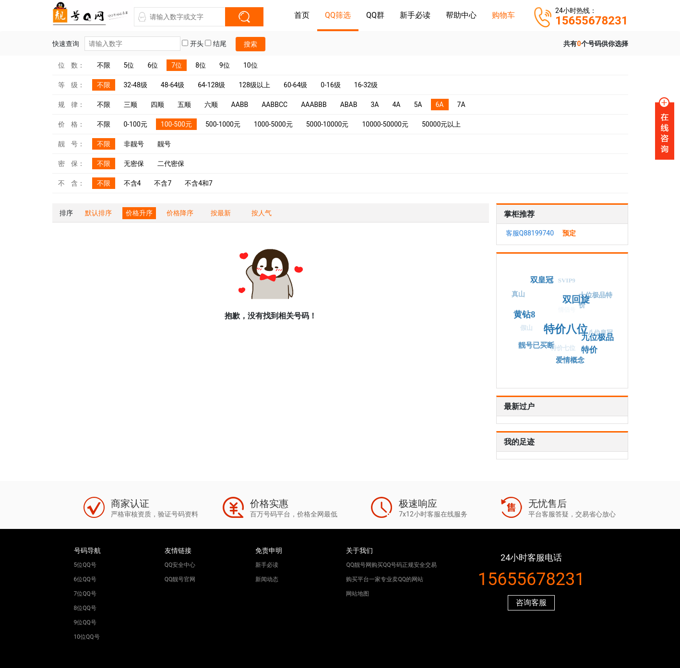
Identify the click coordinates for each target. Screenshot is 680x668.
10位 (250, 65)
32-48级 (135, 85)
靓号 (164, 144)
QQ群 (375, 15)
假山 (525, 328)
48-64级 (172, 85)
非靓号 (134, 144)
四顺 (157, 104)
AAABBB (314, 104)
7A (461, 104)
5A (418, 104)
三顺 (130, 104)
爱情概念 (570, 360)
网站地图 (357, 593)
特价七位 (561, 349)
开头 (192, 43)
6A (440, 104)
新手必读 (415, 15)
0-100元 (135, 124)
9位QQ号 (85, 622)
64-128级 (211, 85)
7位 (176, 65)
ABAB (349, 104)
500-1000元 (222, 124)
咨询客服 (531, 602)
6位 (152, 65)
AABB (240, 104)
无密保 (134, 163)
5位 (129, 65)
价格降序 (180, 213)
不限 (103, 65)
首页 (302, 15)
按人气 (261, 213)
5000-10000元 (327, 124)
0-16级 (330, 85)
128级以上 (254, 85)
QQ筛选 (338, 15)
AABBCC (274, 104)
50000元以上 (441, 124)
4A (396, 104)
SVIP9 (565, 281)
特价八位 (568, 327)
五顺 (184, 104)
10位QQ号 (87, 636)
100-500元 (176, 124)
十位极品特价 (595, 300)
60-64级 (295, 85)
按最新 (221, 213)
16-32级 (366, 85)
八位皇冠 (599, 333)
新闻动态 (266, 579)
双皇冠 (542, 279)
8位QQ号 (85, 608)
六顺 (211, 104)
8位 (200, 65)
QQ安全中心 (180, 565)
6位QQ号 (85, 579)
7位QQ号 (85, 593)
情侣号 (564, 311)
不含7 (162, 183)
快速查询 (116, 43)
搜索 (250, 44)
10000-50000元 (385, 124)
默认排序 (98, 213)
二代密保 (170, 163)
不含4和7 (199, 183)
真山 (518, 294)
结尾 (215, 43)
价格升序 (139, 213)
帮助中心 (461, 15)
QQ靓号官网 (180, 579)
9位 (224, 65)
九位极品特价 (595, 342)
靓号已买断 (537, 345)
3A (374, 104)
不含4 (132, 183)
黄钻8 (526, 313)
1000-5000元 (273, 124)
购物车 (503, 15)
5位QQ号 (85, 565)
